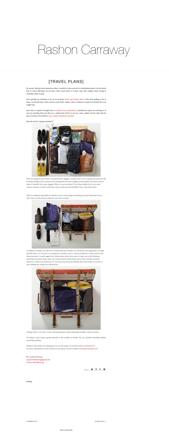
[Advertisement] (64, 15)
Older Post (100, 421)
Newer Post (33, 421)
